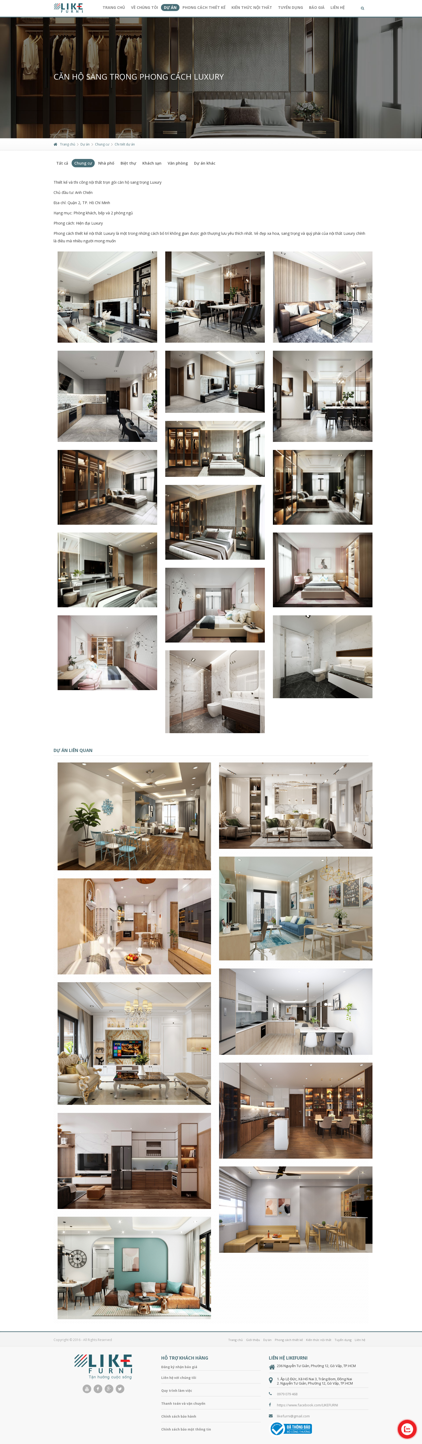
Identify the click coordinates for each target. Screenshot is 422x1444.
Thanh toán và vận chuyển (183, 1403)
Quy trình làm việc (176, 1390)
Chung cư (102, 144)
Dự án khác (204, 163)
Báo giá (317, 7)
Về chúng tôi (144, 7)
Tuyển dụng (290, 7)
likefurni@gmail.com (293, 1416)
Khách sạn (151, 163)
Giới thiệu (253, 1340)
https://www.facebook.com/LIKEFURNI (307, 1405)
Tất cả (62, 163)
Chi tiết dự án (125, 144)
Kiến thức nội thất (251, 7)
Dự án (170, 7)
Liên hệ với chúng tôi (178, 1377)
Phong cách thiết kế (204, 7)
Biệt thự (128, 163)
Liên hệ (337, 7)
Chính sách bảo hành (178, 1416)
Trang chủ (114, 7)
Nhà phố (106, 163)
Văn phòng (178, 163)
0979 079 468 (287, 1394)
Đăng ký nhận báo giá (179, 1367)
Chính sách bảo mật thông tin (186, 1429)
